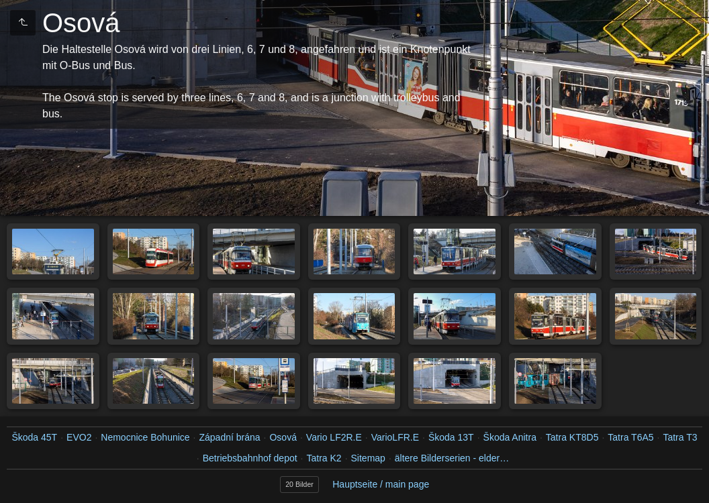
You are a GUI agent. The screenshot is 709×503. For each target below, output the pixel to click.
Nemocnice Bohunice (145, 437)
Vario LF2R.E (334, 437)
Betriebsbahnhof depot (250, 458)
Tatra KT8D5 (572, 437)
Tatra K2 (323, 458)
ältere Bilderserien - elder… (452, 458)
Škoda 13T (451, 437)
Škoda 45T (34, 437)
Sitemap (368, 458)
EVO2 (78, 437)
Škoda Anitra (509, 437)
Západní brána (230, 437)
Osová (282, 437)
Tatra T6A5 (630, 437)
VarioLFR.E (395, 437)
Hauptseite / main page (380, 484)
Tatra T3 (680, 437)
